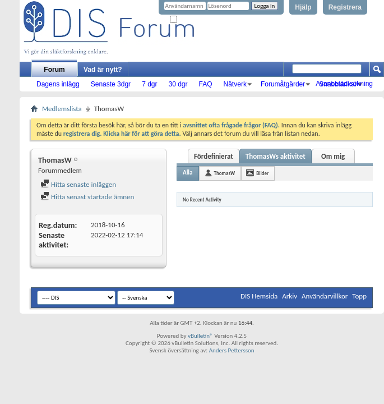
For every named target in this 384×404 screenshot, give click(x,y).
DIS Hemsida (258, 296)
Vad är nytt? (103, 70)
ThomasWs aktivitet (276, 156)
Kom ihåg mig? (193, 20)
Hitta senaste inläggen (78, 184)
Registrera (345, 7)
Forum (54, 70)
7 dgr (149, 84)
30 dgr (177, 84)
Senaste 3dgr (111, 84)
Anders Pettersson (232, 350)
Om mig (333, 156)
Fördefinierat (213, 156)
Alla (188, 172)
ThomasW (224, 173)
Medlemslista (62, 108)
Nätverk (235, 84)
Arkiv (289, 296)
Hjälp (303, 7)
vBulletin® (200, 335)
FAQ (205, 84)
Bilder (262, 173)
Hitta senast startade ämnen (87, 196)
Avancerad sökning (344, 84)
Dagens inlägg (58, 84)
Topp (359, 296)
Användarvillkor (325, 296)
